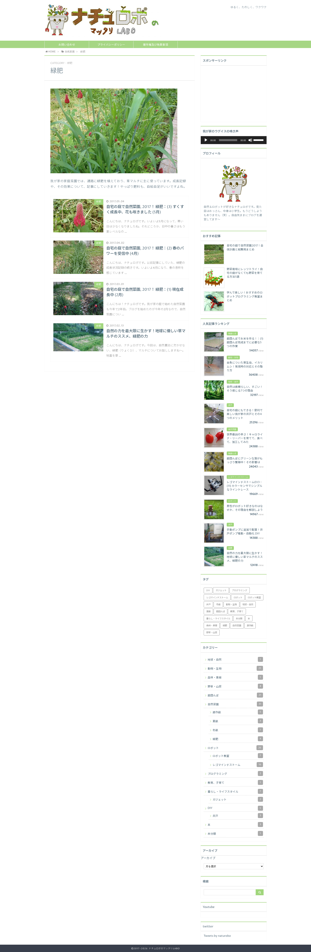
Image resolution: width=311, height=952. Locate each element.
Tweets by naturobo (217, 936)
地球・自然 (235, 659)
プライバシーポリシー (111, 45)
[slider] (228, 140)
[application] (234, 140)
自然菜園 (235, 704)
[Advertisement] (233, 93)
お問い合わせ (67, 45)
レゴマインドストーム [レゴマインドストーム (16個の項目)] (217, 597)
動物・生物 (235, 668)
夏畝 (238, 720)
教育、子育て (235, 782)
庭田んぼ (235, 695)
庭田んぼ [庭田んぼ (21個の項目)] (220, 611)
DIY (235, 808)
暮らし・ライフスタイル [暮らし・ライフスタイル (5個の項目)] (218, 618)
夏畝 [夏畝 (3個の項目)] (208, 611)
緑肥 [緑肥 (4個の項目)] (225, 625)
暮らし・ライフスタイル (235, 791)
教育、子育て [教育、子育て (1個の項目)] (236, 611)
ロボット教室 (238, 755)
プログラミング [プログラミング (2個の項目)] (239, 590)
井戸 (238, 815)
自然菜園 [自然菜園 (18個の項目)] (236, 625)
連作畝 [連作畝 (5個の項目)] (250, 625)
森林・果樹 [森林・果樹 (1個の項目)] (211, 625)
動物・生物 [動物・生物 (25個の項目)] (231, 604)
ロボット (235, 747)
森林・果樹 (235, 677)
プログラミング (235, 773)
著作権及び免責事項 (155, 45)
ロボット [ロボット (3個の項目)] (238, 597)
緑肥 (238, 738)
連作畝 (238, 711)
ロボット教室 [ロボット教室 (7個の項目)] (254, 597)
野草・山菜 (235, 686)
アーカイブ (208, 858)
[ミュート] (250, 140)
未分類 (235, 833)
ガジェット (238, 799)
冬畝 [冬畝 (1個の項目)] (218, 604)
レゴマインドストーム (238, 764)
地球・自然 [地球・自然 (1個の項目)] (247, 604)
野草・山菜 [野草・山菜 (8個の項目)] (211, 632)
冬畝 (238, 729)
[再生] (206, 140)
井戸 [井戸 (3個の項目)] (208, 604)
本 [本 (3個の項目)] (249, 618)
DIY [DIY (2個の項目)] (208, 590)
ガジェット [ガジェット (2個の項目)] (221, 590)
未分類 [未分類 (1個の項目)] (239, 618)
